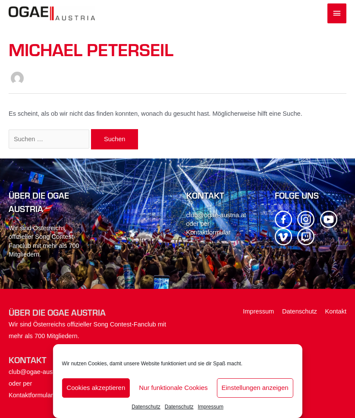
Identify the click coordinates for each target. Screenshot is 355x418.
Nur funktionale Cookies (173, 387)
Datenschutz (146, 407)
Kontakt (335, 311)
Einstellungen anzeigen (255, 387)
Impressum (210, 407)
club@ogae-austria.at (216, 215)
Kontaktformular (208, 232)
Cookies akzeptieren (95, 387)
